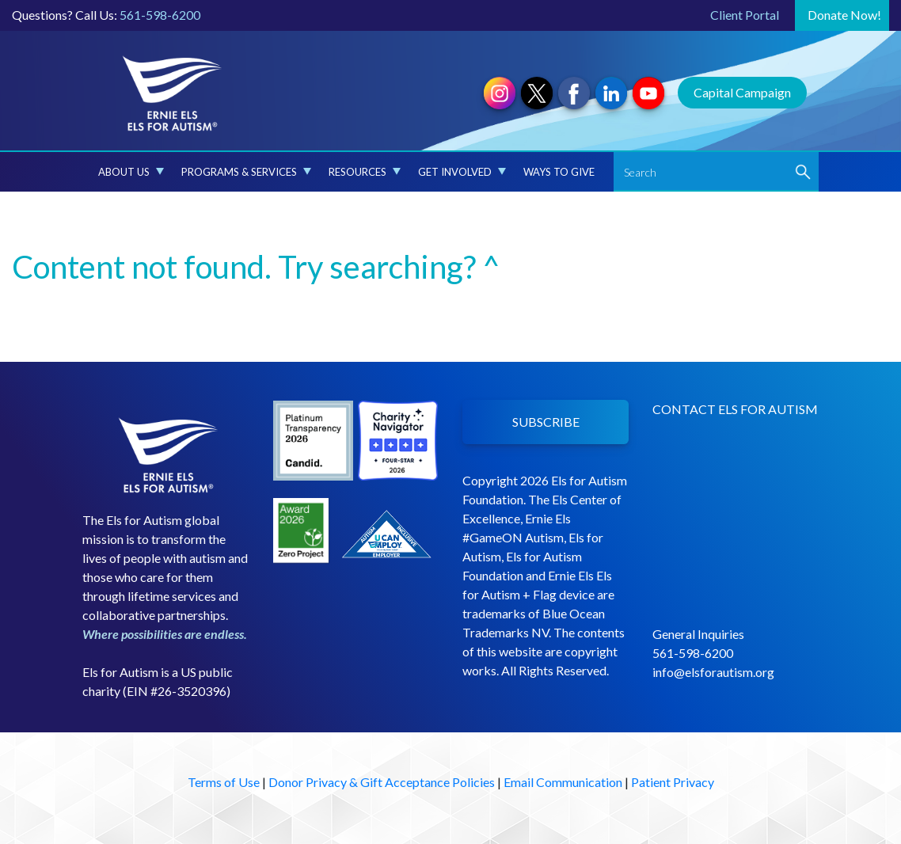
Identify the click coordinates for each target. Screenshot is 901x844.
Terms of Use (224, 781)
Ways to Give (559, 171)
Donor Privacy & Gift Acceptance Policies (381, 781)
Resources (365, 171)
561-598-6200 (160, 14)
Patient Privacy (672, 781)
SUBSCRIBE (546, 421)
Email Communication (563, 781)
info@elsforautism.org (713, 671)
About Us (131, 171)
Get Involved (462, 171)
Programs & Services (246, 171)
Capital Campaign (742, 92)
